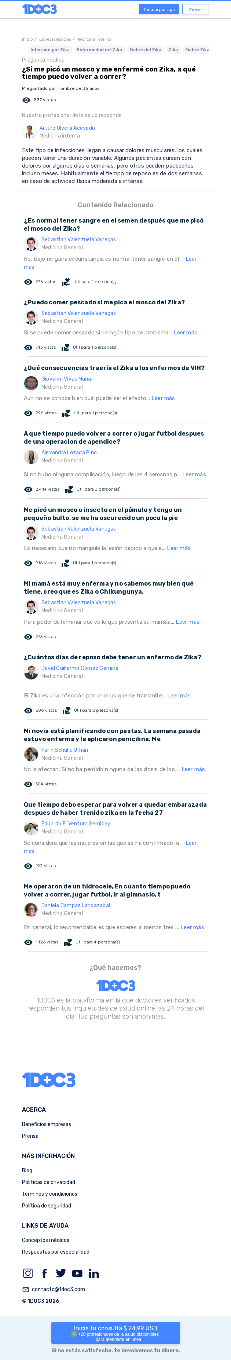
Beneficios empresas (46, 1124)
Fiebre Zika (198, 50)
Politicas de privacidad (48, 1182)
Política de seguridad (46, 1206)
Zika (173, 50)
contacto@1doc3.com (53, 1289)
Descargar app (159, 9)
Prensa (30, 1136)
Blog (27, 1170)
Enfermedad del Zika (99, 50)
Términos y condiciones (49, 1194)
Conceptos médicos (45, 1240)
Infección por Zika (50, 50)
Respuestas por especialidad (55, 1252)
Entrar (195, 9)
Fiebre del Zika (145, 50)
